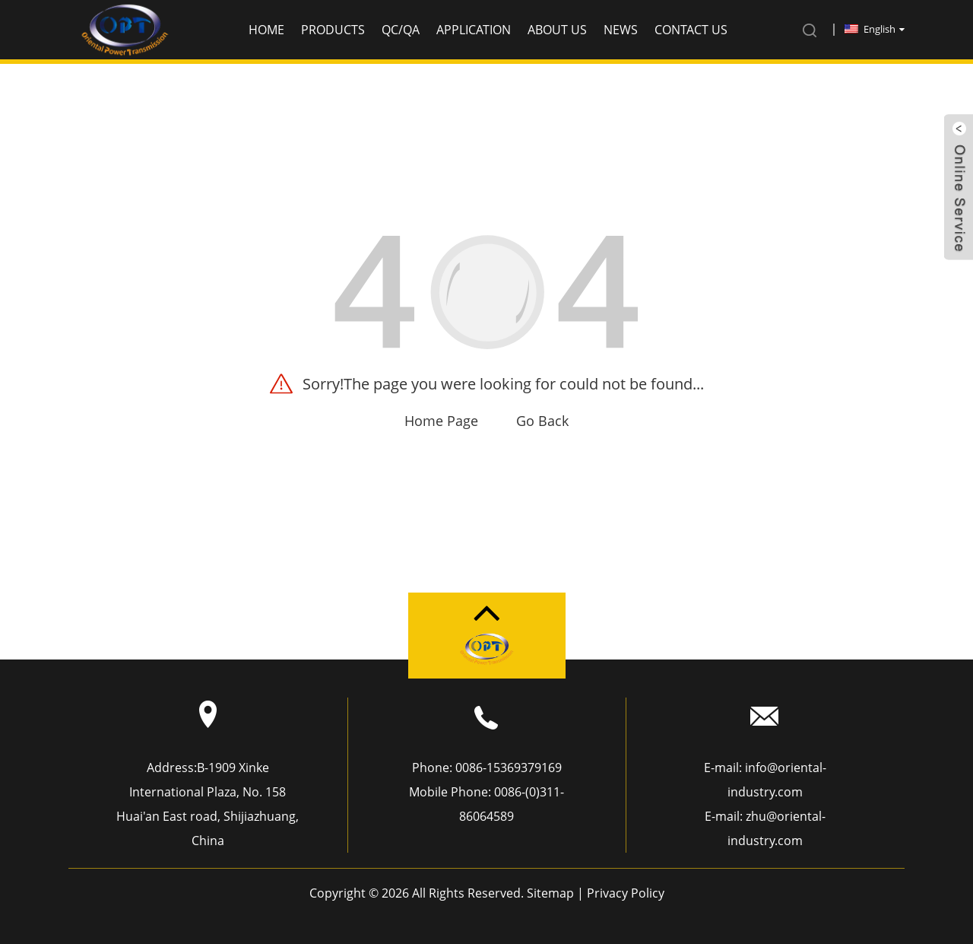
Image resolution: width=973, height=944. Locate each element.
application (473, 29)
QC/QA (401, 29)
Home (266, 29)
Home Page (441, 421)
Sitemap (550, 893)
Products (333, 29)
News (621, 29)
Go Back (542, 421)
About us (557, 29)
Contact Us (690, 29)
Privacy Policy (625, 893)
